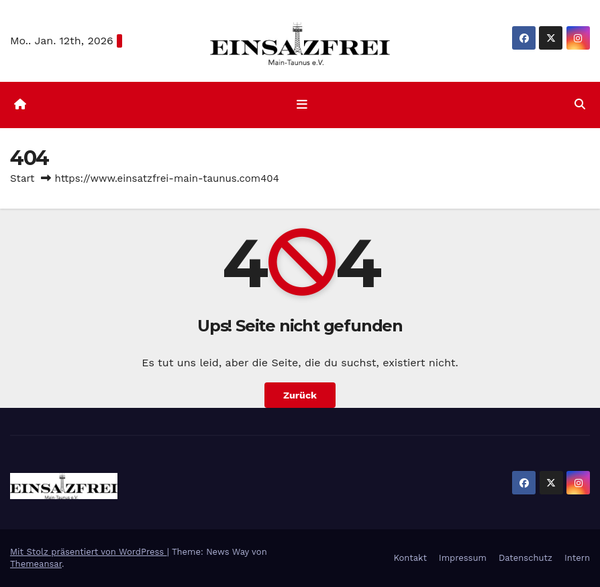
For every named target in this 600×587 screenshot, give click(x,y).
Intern (577, 558)
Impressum (463, 558)
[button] (579, 104)
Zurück (300, 395)
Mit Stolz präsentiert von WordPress (88, 552)
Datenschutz (525, 558)
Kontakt (409, 558)
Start (22, 178)
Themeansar (36, 564)
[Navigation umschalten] (302, 104)
